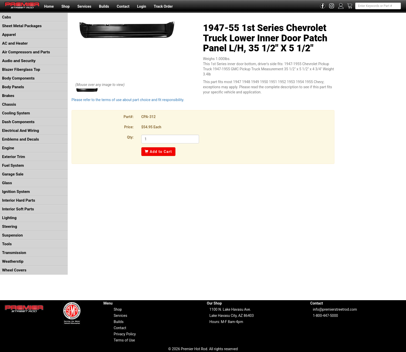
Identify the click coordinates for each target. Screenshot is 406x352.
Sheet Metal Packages (22, 26)
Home (49, 6)
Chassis (9, 104)
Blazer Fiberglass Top (21, 69)
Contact (123, 6)
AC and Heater (15, 43)
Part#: (129, 117)
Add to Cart (158, 152)
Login (141, 6)
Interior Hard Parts (18, 200)
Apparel (9, 34)
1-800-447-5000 (325, 316)
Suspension (12, 235)
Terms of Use (124, 340)
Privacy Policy (125, 334)
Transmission (14, 252)
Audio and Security (19, 60)
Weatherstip (12, 261)
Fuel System (13, 165)
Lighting (9, 218)
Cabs (6, 17)
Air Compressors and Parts (26, 52)
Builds (104, 6)
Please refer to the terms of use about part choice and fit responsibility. (128, 100)
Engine (8, 148)
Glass (7, 183)
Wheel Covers (14, 270)
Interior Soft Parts (18, 209)
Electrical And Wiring (20, 130)
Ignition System (16, 191)
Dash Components (18, 122)
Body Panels (13, 87)
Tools (7, 244)
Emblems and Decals (20, 139)
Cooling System (16, 113)
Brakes (8, 95)
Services (84, 6)
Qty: (130, 137)
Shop (65, 6)
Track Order (163, 6)
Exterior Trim (13, 156)
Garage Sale (12, 174)
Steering (9, 226)
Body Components (18, 78)
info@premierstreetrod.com (335, 309)
